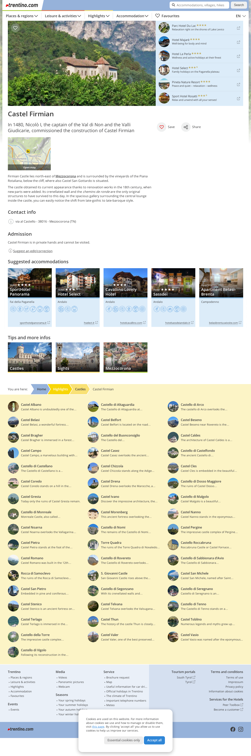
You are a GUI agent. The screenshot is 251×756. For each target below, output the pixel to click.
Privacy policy (234, 686)
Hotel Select (78, 297)
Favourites (167, 16)
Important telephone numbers (126, 700)
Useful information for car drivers (126, 686)
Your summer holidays (73, 705)
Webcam (64, 686)
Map (109, 682)
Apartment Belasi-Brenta (221, 297)
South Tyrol (186, 677)
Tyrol (190, 682)
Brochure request (117, 677)
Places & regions (20, 16)
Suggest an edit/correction (30, 251)
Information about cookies (226, 691)
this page (98, 726)
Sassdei (173, 297)
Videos (62, 677)
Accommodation (130, 16)
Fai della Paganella (22, 302)
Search (239, 5)
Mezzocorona (65, 176)
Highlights (96, 16)
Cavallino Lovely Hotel (125, 297)
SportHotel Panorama (30, 297)
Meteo (110, 705)
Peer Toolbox (233, 705)
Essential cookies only (123, 740)
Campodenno (210, 302)
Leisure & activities (61, 16)
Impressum (235, 682)
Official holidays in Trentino (124, 691)
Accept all (154, 740)
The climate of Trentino (121, 696)
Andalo (62, 302)
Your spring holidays (71, 700)
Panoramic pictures (71, 682)
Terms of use (234, 677)
